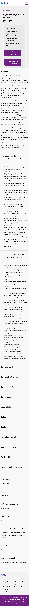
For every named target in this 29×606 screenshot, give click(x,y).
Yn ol (8, 10)
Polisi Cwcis (6, 587)
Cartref (5, 579)
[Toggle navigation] (26, 3)
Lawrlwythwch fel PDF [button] (14, 53)
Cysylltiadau (7, 582)
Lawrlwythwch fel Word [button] (14, 62)
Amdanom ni (19, 582)
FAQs (16, 579)
